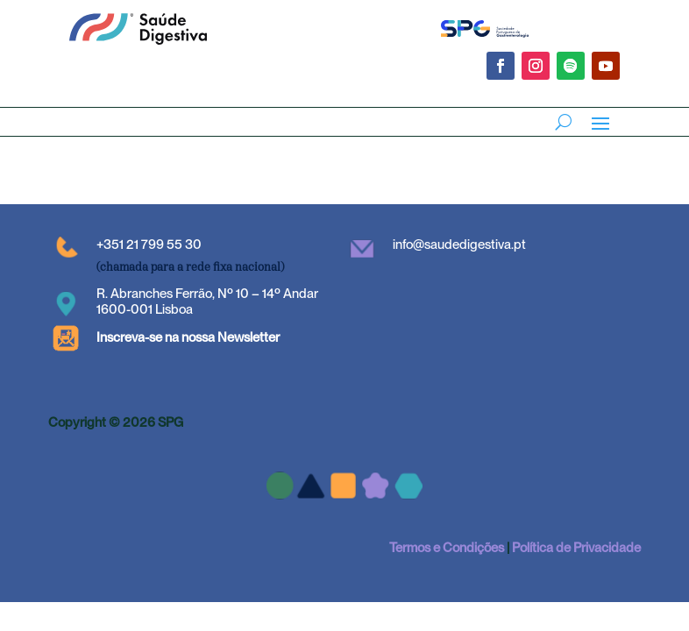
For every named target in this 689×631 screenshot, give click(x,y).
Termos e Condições (446, 548)
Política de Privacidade (576, 548)
